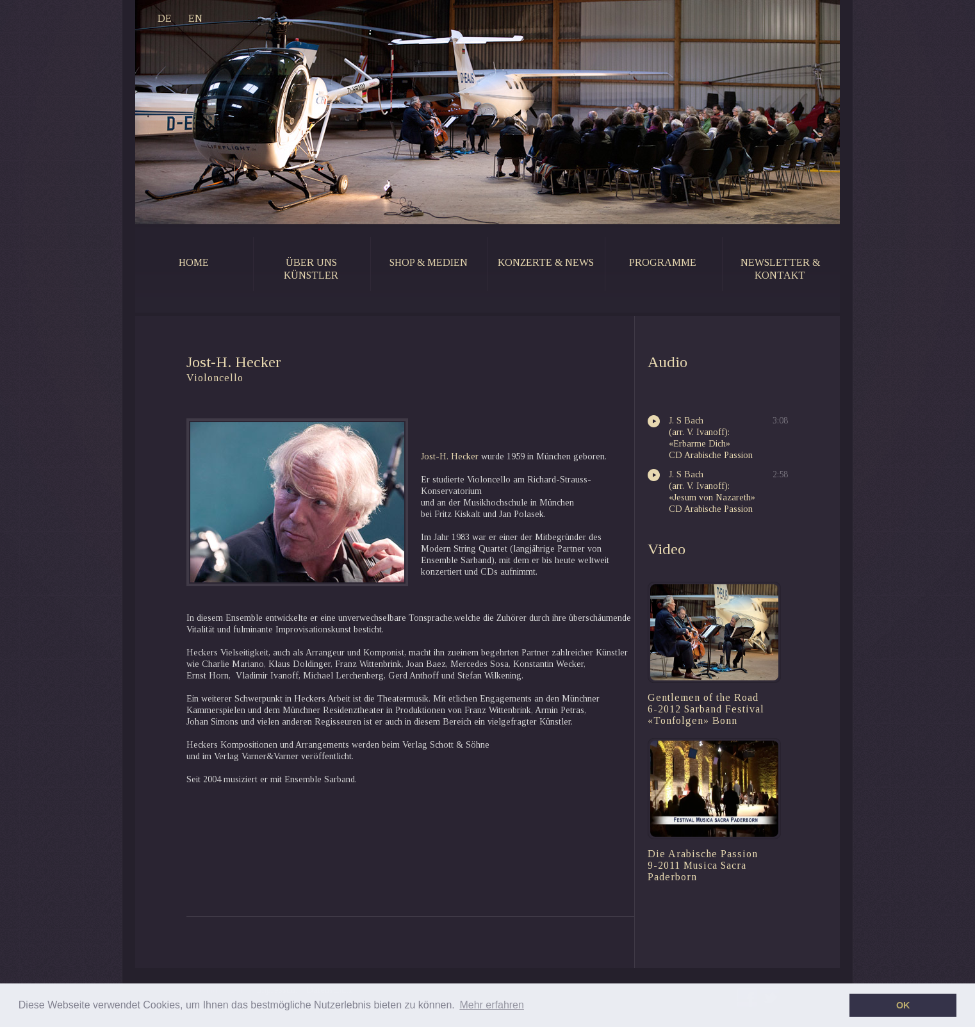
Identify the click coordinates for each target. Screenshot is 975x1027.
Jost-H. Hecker (450, 456)
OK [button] (903, 1005)
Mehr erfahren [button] (491, 1004)
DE (165, 18)
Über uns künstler (311, 269)
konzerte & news (546, 262)
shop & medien (428, 262)
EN (195, 18)
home (194, 262)
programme (662, 262)
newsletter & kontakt (780, 269)
